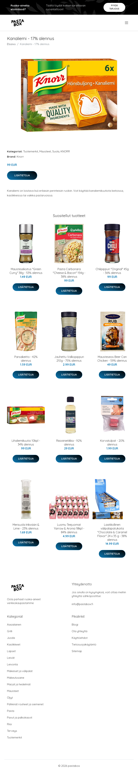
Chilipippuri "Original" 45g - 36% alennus (112, 271)
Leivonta (12, 664)
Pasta (10, 711)
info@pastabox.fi (82, 604)
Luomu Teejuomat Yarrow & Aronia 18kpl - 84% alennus (69, 528)
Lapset (11, 651)
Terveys (12, 731)
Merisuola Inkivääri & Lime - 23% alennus (26, 526)
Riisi (9, 724)
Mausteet (45, 151)
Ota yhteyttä (79, 631)
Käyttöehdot (80, 638)
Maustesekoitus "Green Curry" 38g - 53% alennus (26, 271)
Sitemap (77, 651)
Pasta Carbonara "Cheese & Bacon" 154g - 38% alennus (69, 272)
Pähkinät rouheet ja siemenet (25, 704)
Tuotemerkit (30, 151)
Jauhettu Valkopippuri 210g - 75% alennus (69, 358)
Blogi (75, 624)
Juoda (11, 638)
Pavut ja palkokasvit (19, 717)
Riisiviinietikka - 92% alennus (69, 442)
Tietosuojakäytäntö (84, 644)
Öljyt (10, 697)
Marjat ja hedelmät (19, 684)
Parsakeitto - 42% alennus (26, 358)
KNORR (65, 151)
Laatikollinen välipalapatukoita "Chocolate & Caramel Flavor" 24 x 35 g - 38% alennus (112, 532)
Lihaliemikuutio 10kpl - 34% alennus (26, 442)
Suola (55, 151)
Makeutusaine (15, 677)
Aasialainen (14, 624)
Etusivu (11, 44)
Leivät (11, 657)
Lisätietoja (22, 175)
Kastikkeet (13, 644)
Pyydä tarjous (114, 7)
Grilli (9, 631)
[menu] (127, 22)
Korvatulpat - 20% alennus (112, 442)
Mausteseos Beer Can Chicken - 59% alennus (112, 358)
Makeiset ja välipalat (20, 671)
